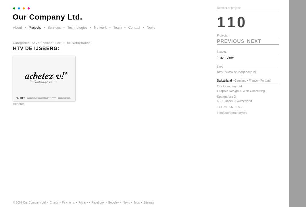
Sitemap (148, 202)
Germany (240, 80)
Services (54, 28)
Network (100, 28)
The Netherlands (78, 43)
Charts (54, 202)
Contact (134, 28)
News (151, 28)
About (17, 28)
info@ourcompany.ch (232, 112)
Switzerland (224, 80)
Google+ (113, 202)
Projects (34, 28)
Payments (68, 202)
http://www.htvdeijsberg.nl (236, 72)
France (253, 80)
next (254, 41)
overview (227, 58)
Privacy (83, 202)
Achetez (18, 104)
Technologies (77, 28)
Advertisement (43, 43)
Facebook (98, 202)
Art (59, 43)
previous (231, 41)
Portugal (265, 80)
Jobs (137, 202)
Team (117, 28)
